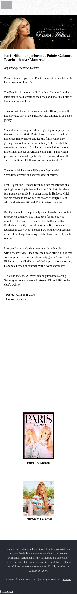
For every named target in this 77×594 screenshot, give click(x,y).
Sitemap (67, 579)
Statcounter (6, 591)
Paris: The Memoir (38, 462)
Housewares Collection (38, 519)
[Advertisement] (38, 345)
